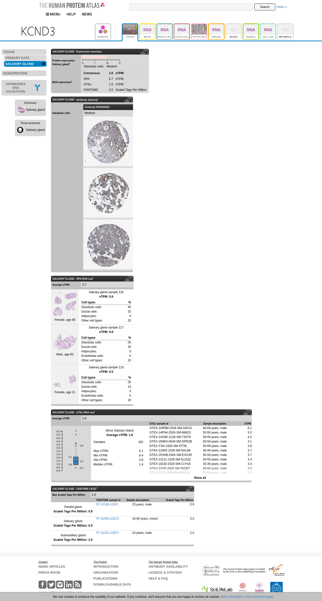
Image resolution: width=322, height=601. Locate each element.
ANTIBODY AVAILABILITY (168, 566)
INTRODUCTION (105, 566)
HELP (71, 14)
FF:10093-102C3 (107, 518)
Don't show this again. (259, 597)
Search (265, 7)
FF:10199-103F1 (107, 504)
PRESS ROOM (49, 572)
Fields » (281, 7)
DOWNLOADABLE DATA (112, 584)
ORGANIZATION (105, 572)
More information (232, 597)
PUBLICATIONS (105, 578)
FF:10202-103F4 (107, 533)
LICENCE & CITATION (165, 572)
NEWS (87, 14)
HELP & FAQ (158, 578)
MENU (53, 14)
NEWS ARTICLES (52, 566)
